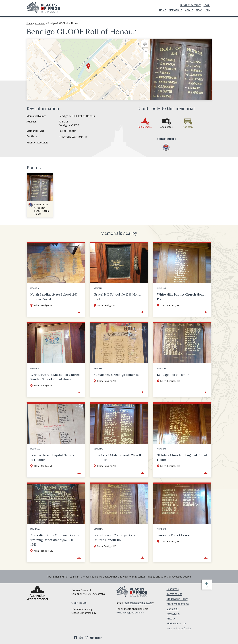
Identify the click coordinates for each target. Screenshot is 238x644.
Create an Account (190, 5)
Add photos (166, 126)
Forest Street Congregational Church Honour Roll (115, 537)
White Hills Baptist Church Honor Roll (181, 296)
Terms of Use (174, 594)
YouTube (91, 637)
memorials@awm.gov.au (139, 602)
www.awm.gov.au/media (130, 612)
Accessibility (173, 613)
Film (207, 10)
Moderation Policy (177, 599)
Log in (207, 5)
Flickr (98, 637)
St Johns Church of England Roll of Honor (182, 457)
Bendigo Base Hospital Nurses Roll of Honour (55, 457)
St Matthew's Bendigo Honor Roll (117, 375)
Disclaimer (173, 608)
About (189, 10)
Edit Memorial (145, 126)
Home (162, 10)
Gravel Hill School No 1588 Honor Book (118, 296)
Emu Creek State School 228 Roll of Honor (117, 457)
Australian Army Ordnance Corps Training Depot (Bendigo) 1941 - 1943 (54, 539)
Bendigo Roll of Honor (173, 375)
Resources (173, 589)
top (207, 587)
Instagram (86, 637)
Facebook (75, 637)
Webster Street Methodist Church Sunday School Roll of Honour (55, 377)
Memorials (175, 10)
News (199, 10)
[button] (88, 66)
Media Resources (176, 623)
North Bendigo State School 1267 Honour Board (53, 296)
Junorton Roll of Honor (173, 535)
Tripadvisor (80, 637)
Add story (188, 126)
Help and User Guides (179, 628)
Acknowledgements (178, 603)
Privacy (171, 618)
